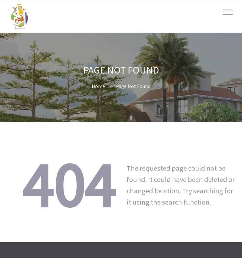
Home (98, 86)
